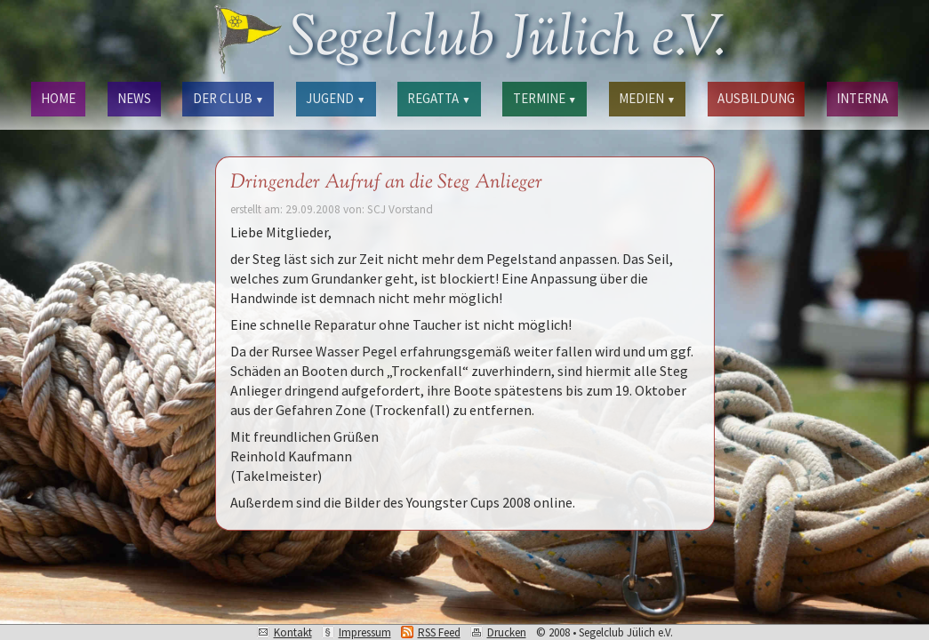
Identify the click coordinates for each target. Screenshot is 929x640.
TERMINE (545, 98)
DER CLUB (228, 98)
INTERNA (862, 98)
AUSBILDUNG (756, 98)
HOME (58, 98)
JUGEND (335, 98)
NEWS (134, 98)
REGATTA (438, 98)
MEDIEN (647, 98)
